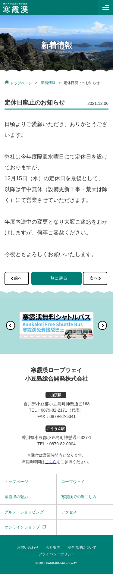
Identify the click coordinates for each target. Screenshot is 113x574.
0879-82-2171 (54, 410)
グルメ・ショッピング (24, 512)
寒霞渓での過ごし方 (78, 496)
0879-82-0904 (62, 443)
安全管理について (81, 547)
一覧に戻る (56, 278)
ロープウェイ (73, 481)
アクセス (69, 512)
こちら (51, 462)
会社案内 (53, 547)
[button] (10, 325)
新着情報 (48, 83)
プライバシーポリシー (57, 554)
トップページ (18, 83)
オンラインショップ (22, 527)
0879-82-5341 (62, 416)
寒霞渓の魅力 (16, 496)
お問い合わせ (28, 547)
